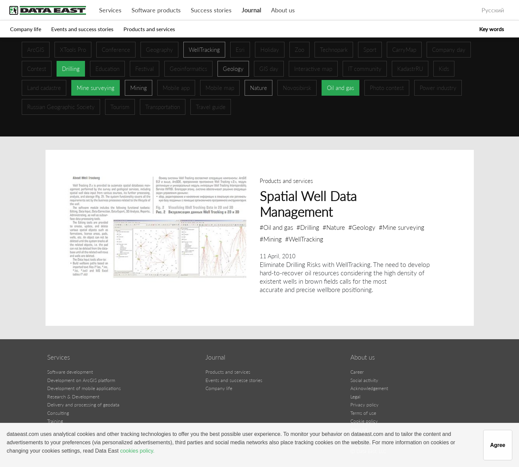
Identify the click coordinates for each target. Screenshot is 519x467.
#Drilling (307, 227)
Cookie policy (364, 421)
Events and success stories (82, 29)
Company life (25, 29)
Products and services (149, 29)
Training (55, 421)
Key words (491, 29)
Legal (355, 396)
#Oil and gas (276, 227)
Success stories (211, 10)
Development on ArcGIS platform (81, 380)
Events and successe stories (233, 380)
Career (357, 372)
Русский (493, 10)
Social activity (364, 380)
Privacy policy (364, 404)
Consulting (58, 413)
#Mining (271, 239)
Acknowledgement (369, 388)
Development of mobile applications (84, 388)
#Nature (334, 227)
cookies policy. (137, 451)
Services (110, 10)
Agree (497, 445)
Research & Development (73, 396)
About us (283, 10)
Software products (156, 10)
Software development (70, 372)
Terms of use (363, 413)
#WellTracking (304, 239)
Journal (251, 10)
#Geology (361, 227)
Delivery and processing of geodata (83, 404)
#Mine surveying (401, 227)
